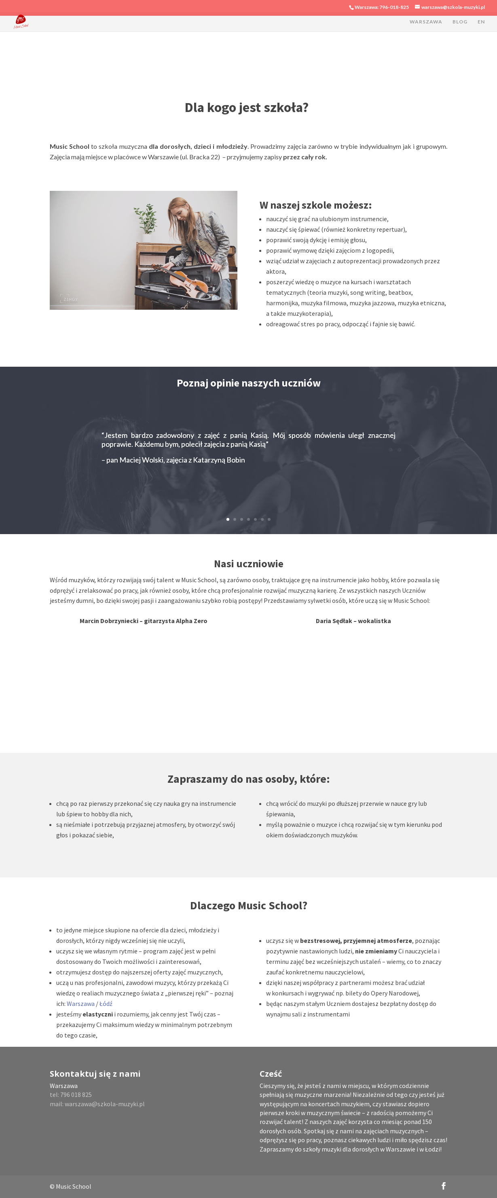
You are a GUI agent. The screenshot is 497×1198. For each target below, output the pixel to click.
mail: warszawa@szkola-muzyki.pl (97, 1104)
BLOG (460, 22)
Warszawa (81, 1003)
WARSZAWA (426, 22)
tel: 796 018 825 (71, 1094)
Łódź (105, 1003)
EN (481, 22)
